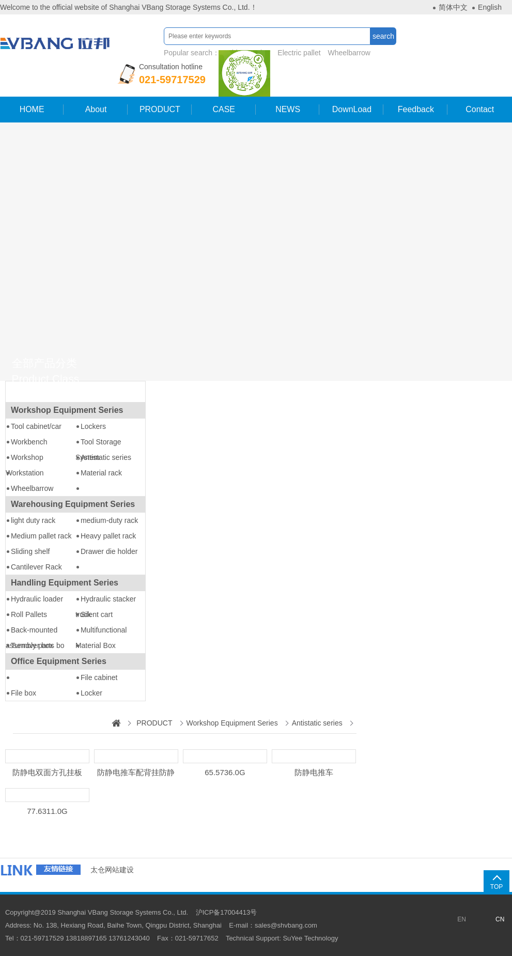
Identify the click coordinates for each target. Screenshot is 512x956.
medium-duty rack (109, 520)
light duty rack (33, 520)
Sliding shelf (30, 551)
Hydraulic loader (37, 599)
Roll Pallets (29, 614)
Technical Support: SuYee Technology (282, 938)
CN (499, 919)
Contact (480, 109)
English (490, 7)
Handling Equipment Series (64, 582)
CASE (223, 109)
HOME (31, 109)
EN (461, 919)
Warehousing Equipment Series (73, 504)
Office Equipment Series (58, 661)
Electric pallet (297, 53)
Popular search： (266, 53)
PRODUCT (159, 109)
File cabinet (99, 677)
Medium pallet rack (41, 536)
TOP (496, 886)
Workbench (29, 442)
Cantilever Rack (36, 567)
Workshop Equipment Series (67, 410)
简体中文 (453, 7)
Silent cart (97, 614)
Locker (91, 693)
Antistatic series (106, 457)
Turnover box (32, 645)
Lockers (93, 426)
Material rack (101, 473)
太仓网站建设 (112, 870)
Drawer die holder (109, 551)
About (95, 109)
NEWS (287, 109)
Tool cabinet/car (36, 426)
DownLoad (352, 109)
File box (23, 693)
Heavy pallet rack (108, 536)
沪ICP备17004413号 (226, 912)
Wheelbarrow (348, 53)
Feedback (416, 109)
